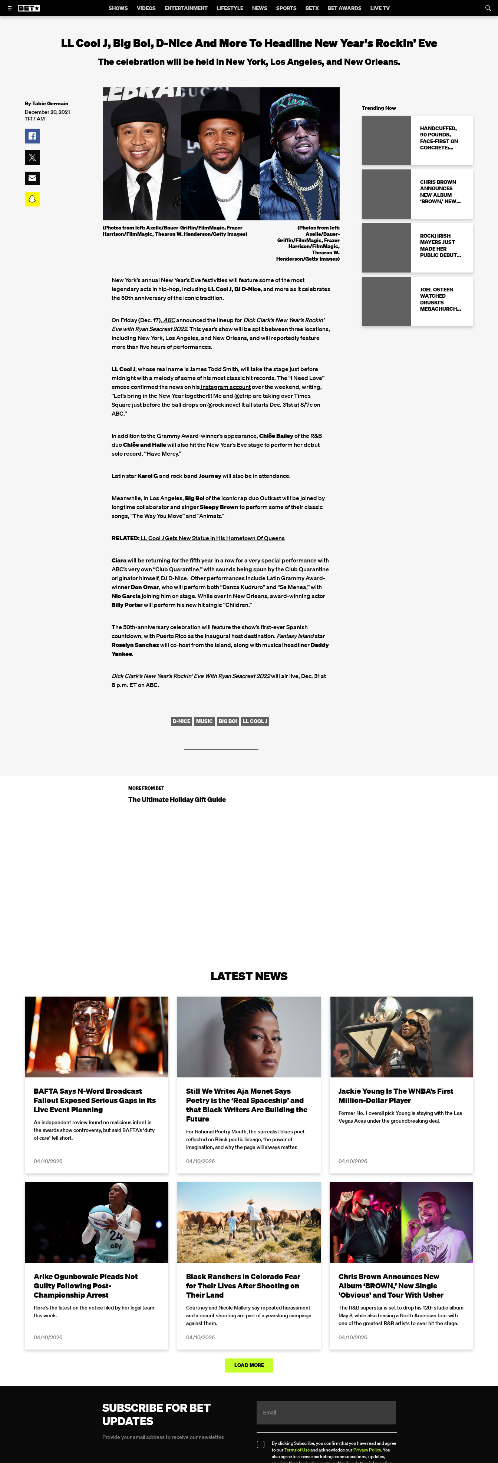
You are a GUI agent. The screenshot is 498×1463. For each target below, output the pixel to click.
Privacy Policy (367, 1449)
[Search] (488, 8)
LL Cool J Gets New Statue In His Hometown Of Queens (212, 538)
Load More (249, 1365)
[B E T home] (29, 11)
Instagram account (225, 386)
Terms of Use (297, 1449)
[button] (32, 136)
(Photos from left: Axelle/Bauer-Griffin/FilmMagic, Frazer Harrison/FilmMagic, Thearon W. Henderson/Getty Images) (308, 243)
